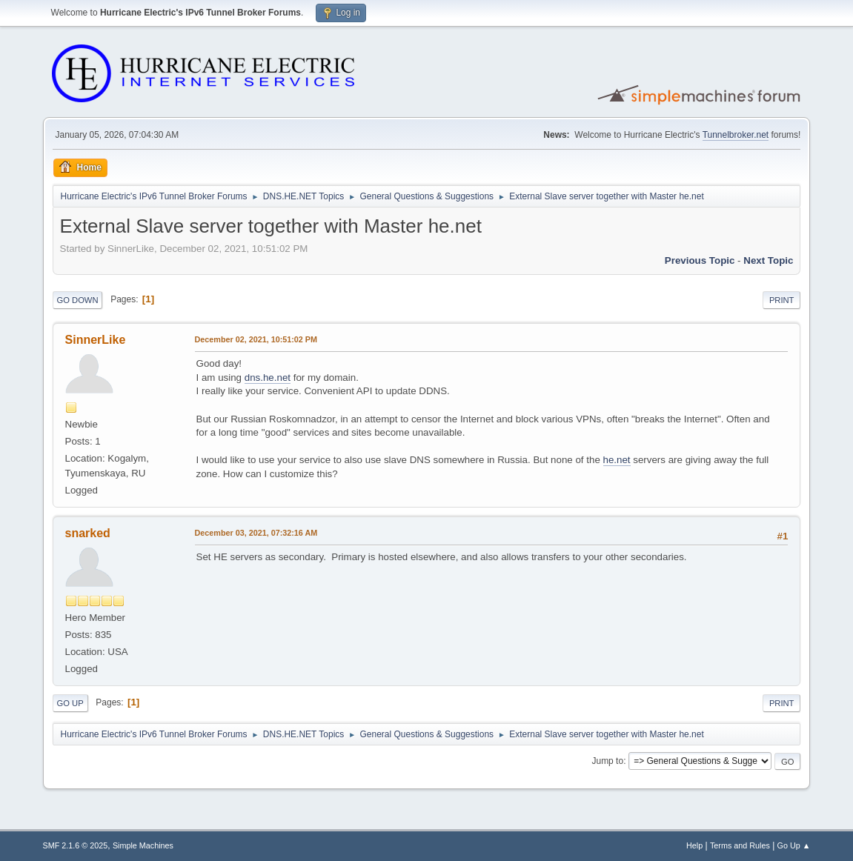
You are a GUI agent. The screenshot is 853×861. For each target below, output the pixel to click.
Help (694, 845)
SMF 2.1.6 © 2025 (75, 845)
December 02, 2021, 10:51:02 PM (256, 339)
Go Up (70, 703)
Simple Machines (143, 845)
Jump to (607, 761)
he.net (617, 459)
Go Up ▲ (794, 845)
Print (781, 300)
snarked (87, 533)
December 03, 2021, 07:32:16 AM (256, 532)
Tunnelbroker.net (736, 135)
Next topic (768, 260)
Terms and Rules (740, 845)
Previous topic (700, 260)
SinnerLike (95, 339)
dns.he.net (268, 377)
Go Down (78, 300)
